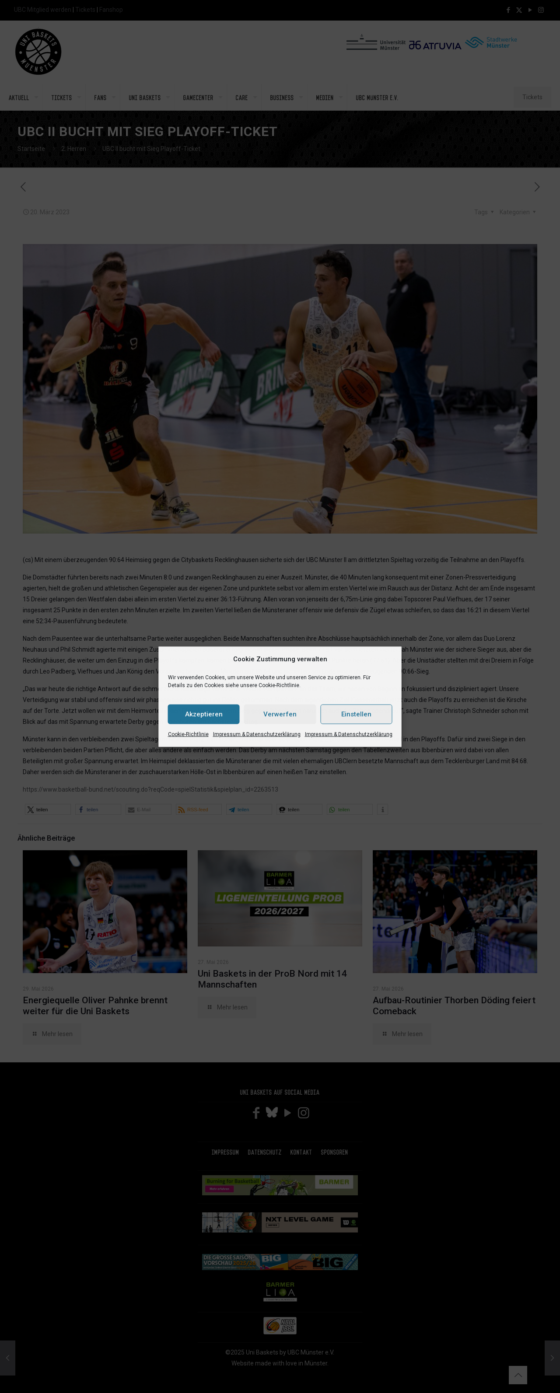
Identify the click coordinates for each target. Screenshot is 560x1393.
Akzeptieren (204, 714)
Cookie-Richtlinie (188, 734)
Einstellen (356, 714)
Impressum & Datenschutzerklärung (257, 734)
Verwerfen (280, 714)
